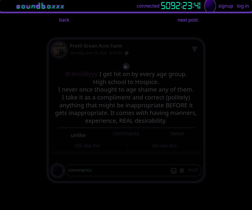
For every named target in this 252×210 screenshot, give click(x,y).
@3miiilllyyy (81, 74)
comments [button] (126, 133)
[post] (193, 170)
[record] (182, 171)
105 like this (87, 145)
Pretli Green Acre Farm (96, 46)
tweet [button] (177, 133)
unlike (78, 135)
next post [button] (188, 20)
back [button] (64, 20)
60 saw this (165, 145)
